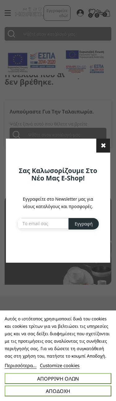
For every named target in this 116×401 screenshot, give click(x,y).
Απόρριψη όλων (58, 378)
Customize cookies (59, 365)
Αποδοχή (58, 391)
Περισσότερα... (21, 365)
